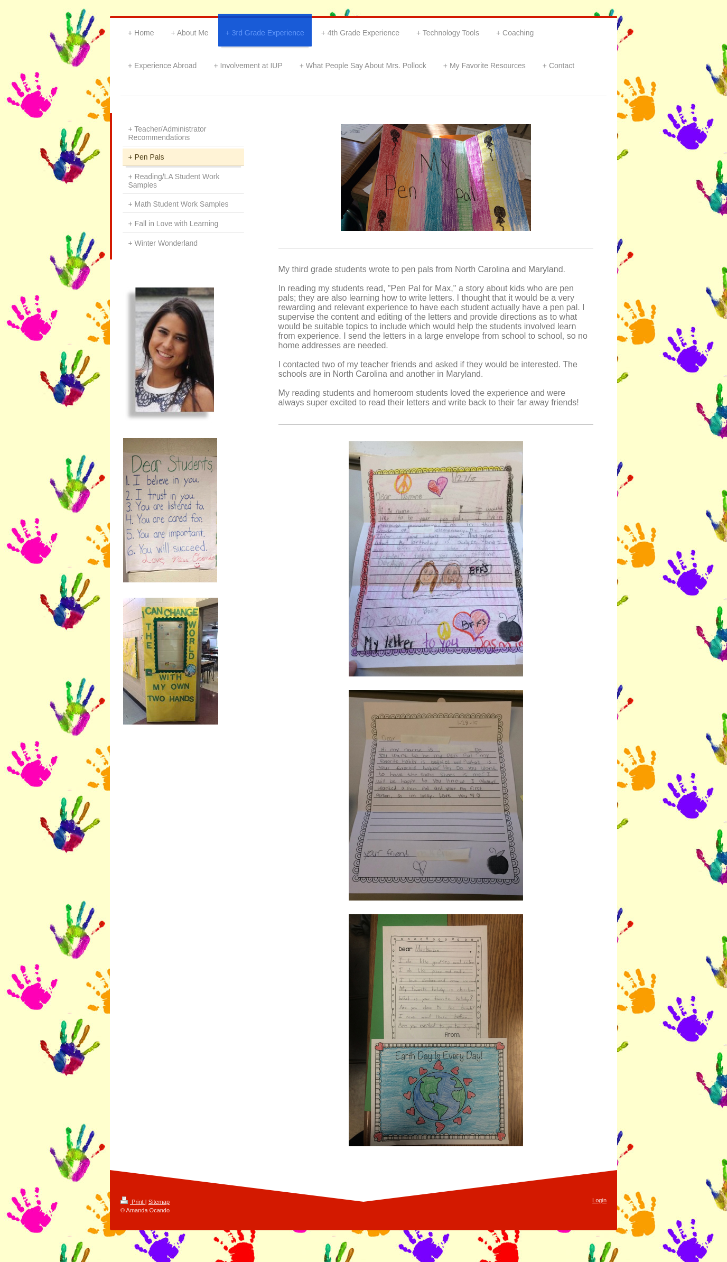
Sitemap (159, 1202)
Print (132, 1202)
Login (599, 1200)
